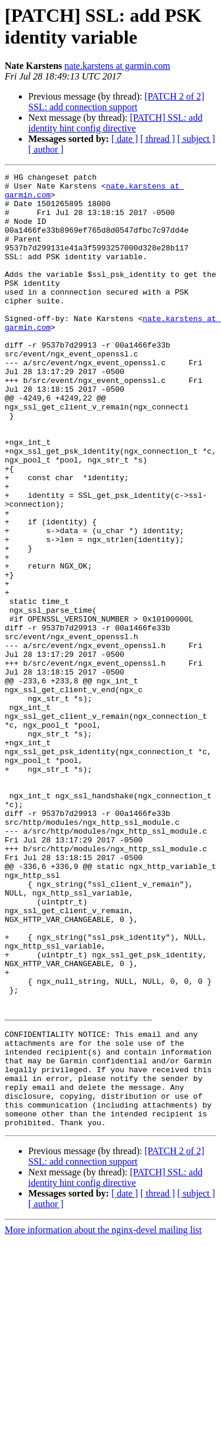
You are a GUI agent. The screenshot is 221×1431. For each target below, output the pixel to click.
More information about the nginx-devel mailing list (103, 1421)
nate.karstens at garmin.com (117, 66)
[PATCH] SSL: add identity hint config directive (115, 123)
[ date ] (124, 139)
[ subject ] (196, 139)
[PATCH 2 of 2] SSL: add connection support (116, 101)
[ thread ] (157, 139)
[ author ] (46, 149)
